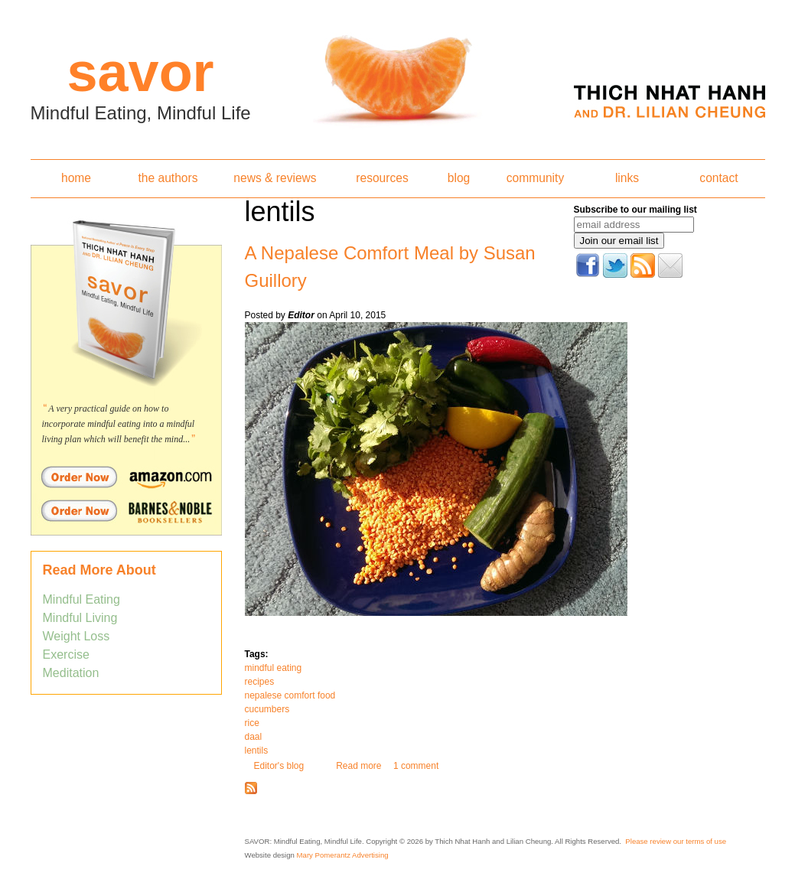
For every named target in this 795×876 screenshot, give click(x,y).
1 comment (415, 765)
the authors (167, 177)
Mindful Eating (81, 599)
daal (253, 736)
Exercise (66, 654)
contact (718, 177)
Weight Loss (76, 636)
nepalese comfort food (290, 695)
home (76, 177)
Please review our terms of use (675, 841)
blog (459, 177)
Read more (358, 765)
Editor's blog (279, 765)
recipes (260, 681)
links (627, 177)
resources (382, 177)
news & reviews (274, 177)
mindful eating (273, 668)
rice (252, 723)
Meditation (71, 672)
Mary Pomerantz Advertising (343, 855)
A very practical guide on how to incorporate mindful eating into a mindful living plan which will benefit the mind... (118, 424)
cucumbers (267, 709)
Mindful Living (80, 617)
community (535, 177)
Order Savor (126, 476)
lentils (257, 750)
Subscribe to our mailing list (635, 209)
